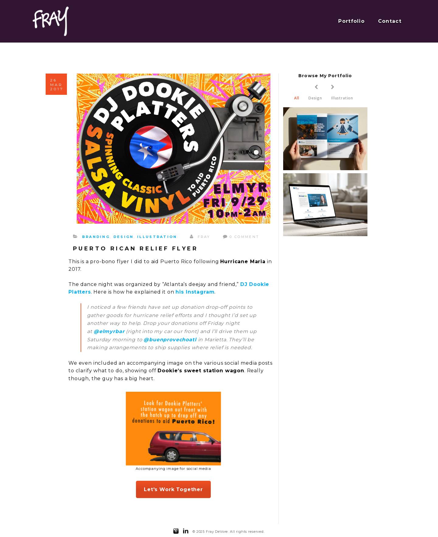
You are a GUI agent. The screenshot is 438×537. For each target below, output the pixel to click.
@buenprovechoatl (170, 340)
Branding (96, 237)
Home (361, 50)
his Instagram (195, 292)
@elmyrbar (109, 331)
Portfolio (351, 21)
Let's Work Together (173, 489)
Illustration (157, 237)
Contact (389, 21)
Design (123, 237)
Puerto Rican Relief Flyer (135, 248)
